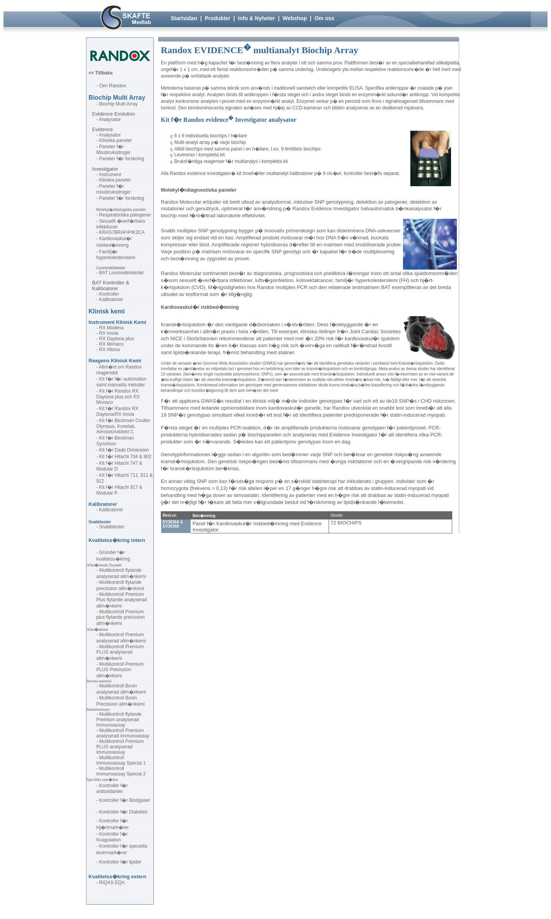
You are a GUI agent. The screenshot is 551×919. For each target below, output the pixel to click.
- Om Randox (111, 85)
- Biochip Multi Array (117, 104)
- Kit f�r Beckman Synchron (115, 441)
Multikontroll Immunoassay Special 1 (121, 760)
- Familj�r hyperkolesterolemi (116, 254)
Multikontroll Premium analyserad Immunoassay (123, 733)
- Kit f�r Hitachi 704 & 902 (124, 456)
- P (99, 146)
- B (99, 272)
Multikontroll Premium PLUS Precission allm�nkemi (120, 669)
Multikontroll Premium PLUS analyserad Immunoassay (120, 747)
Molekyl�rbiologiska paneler (121, 210)
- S (99, 221)
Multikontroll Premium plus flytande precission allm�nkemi (120, 617)
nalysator (111, 119)
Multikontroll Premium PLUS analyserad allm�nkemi (120, 652)
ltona (115, 349)
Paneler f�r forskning (121, 198)
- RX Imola (107, 333)
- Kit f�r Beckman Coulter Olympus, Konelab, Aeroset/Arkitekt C (124, 426)
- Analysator (110, 135)
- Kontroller (107, 294)
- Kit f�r (105, 379)
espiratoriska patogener (127, 215)
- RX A (103, 349)
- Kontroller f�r (112, 846)
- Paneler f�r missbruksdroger (113, 189)
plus (130, 338)
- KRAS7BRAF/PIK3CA (120, 232)
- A (99, 119)
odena (117, 328)
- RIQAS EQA (110, 882)
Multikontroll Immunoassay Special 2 (121, 771)
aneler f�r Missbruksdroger (113, 149)
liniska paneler (117, 140)
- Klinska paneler (113, 180)
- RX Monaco (110, 344)
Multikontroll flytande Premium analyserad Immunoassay (119, 719)
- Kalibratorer (109, 299)
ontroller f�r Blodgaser (126, 800)
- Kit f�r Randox (114, 391)
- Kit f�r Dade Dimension (122, 450)
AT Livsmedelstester (123, 272)
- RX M (103, 328)
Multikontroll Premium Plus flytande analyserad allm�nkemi (121, 600)
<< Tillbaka (101, 73)
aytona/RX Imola (117, 414)
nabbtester (113, 527)
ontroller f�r (115, 812)
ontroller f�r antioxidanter (112, 788)
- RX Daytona (110, 338)
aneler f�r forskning (123, 158)
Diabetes (138, 812)
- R (99, 215)
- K (99, 140)
